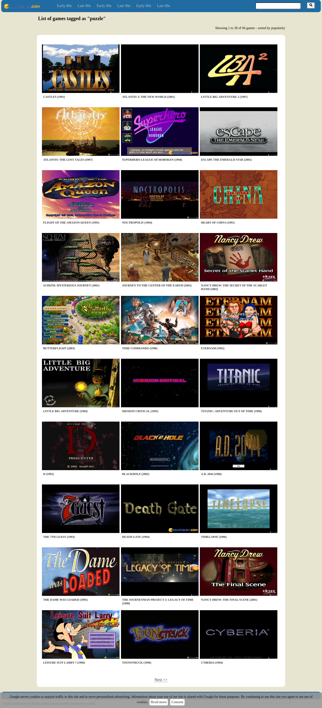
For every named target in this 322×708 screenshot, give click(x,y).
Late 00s (163, 6)
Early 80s (64, 6)
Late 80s (84, 6)
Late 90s (123, 6)
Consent (177, 702)
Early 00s (143, 6)
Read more (159, 702)
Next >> (160, 680)
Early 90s (104, 6)
